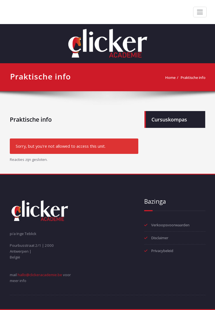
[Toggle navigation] (200, 12)
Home (170, 77)
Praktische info (193, 77)
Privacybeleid (162, 250)
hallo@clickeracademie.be (40, 274)
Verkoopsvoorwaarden (170, 224)
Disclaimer (159, 237)
